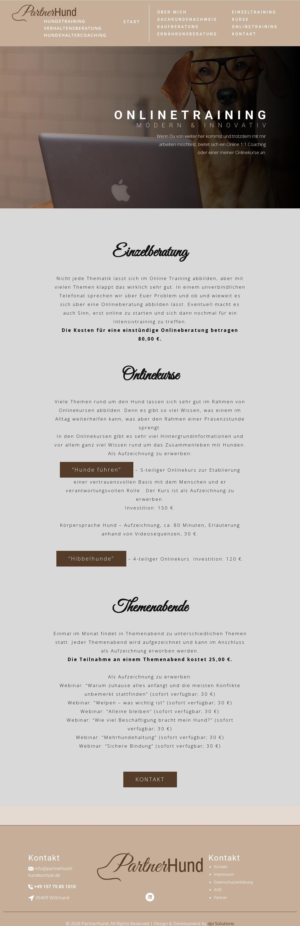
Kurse (240, 19)
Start (131, 22)
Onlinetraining (255, 27)
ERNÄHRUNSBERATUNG (187, 34)
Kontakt (244, 34)
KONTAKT (150, 779)
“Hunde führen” (96, 469)
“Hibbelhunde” (91, 558)
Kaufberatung (178, 27)
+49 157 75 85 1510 (55, 886)
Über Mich (172, 12)
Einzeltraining (254, 12)
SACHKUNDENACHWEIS (187, 19)
